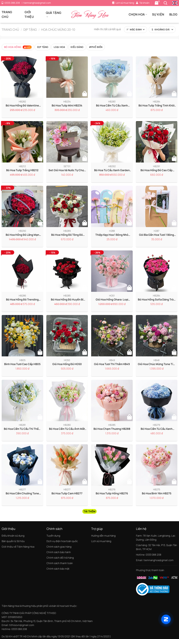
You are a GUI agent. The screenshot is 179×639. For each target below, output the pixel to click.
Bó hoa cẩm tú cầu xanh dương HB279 (156, 428)
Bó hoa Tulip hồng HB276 (112, 493)
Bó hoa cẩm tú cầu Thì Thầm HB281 (22, 428)
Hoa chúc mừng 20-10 (58, 29)
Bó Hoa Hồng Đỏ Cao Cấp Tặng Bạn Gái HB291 (157, 170)
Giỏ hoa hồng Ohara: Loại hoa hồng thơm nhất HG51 (112, 299)
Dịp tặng (30, 29)
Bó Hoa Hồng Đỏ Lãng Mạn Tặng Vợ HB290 (22, 235)
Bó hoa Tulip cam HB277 (67, 493)
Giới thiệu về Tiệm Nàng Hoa (18, 546)
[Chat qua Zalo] (166, 619)
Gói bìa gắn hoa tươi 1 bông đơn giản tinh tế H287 (156, 235)
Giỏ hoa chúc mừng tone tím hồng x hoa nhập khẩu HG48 (156, 364)
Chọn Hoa (138, 14)
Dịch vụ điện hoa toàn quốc (62, 541)
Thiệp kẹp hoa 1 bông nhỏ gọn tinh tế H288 (111, 235)
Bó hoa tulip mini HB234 (67, 105)
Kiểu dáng (77, 47)
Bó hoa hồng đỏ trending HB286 (22, 299)
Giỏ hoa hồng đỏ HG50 (67, 364)
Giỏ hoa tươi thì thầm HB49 (112, 364)
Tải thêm (89, 511)
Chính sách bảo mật (58, 568)
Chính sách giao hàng (59, 546)
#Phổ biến (96, 47)
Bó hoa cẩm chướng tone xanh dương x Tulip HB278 (22, 493)
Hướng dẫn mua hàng (103, 535)
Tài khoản (144, 2)
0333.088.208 (12, 2)
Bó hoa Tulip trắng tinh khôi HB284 (157, 105)
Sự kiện (158, 14)
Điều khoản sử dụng (13, 535)
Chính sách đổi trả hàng (60, 557)
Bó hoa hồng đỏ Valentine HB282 (22, 105)
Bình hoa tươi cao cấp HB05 (22, 364)
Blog (173, 14)
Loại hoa (59, 47)
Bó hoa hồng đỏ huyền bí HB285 (67, 299)
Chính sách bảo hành (59, 552)
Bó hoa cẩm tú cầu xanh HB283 (112, 105)
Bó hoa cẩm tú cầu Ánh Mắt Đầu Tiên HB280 (67, 428)
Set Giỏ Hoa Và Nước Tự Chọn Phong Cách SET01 (67, 170)
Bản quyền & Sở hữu (13, 541)
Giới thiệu (29, 14)
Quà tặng (53, 14)
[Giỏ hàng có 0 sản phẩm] (156, 3)
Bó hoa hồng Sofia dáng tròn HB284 (156, 299)
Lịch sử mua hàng (125, 2)
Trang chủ (7, 14)
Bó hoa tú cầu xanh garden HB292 (112, 170)
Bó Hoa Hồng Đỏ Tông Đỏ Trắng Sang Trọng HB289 (67, 235)
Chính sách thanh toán (60, 563)
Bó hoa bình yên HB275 (156, 493)
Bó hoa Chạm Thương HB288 (112, 428)
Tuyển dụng (53, 535)
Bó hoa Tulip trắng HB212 (22, 170)
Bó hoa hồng (18, 47)
